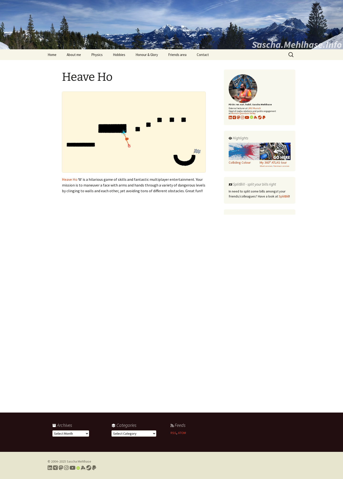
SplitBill (284, 196)
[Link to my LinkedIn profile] (230, 117)
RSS (173, 433)
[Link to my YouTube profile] (247, 117)
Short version (266, 166)
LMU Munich (254, 108)
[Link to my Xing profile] (55, 467)
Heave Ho (69, 179)
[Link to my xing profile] (234, 117)
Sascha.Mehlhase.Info (297, 44)
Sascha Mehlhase (79, 461)
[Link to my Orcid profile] (251, 117)
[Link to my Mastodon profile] (238, 117)
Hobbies (119, 54)
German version (281, 166)
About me (74, 54)
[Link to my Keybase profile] (83, 467)
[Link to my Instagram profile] (242, 117)
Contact (203, 54)
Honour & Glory (147, 54)
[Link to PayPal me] (263, 117)
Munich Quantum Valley (243, 113)
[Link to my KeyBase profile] (255, 117)
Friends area (177, 54)
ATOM (182, 433)
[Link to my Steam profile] (260, 117)
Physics (97, 54)
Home (52, 54)
